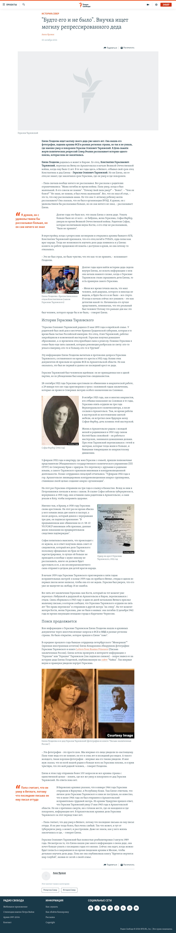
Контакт (7, 923)
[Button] (110, 48)
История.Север (50, 14)
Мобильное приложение (15, 907)
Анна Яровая (48, 35)
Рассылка (50, 917)
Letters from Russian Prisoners (92, 649)
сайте (104, 660)
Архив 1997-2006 (11, 917)
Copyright (50, 923)
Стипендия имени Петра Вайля (18, 912)
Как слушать (52, 907)
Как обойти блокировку (57, 912)
